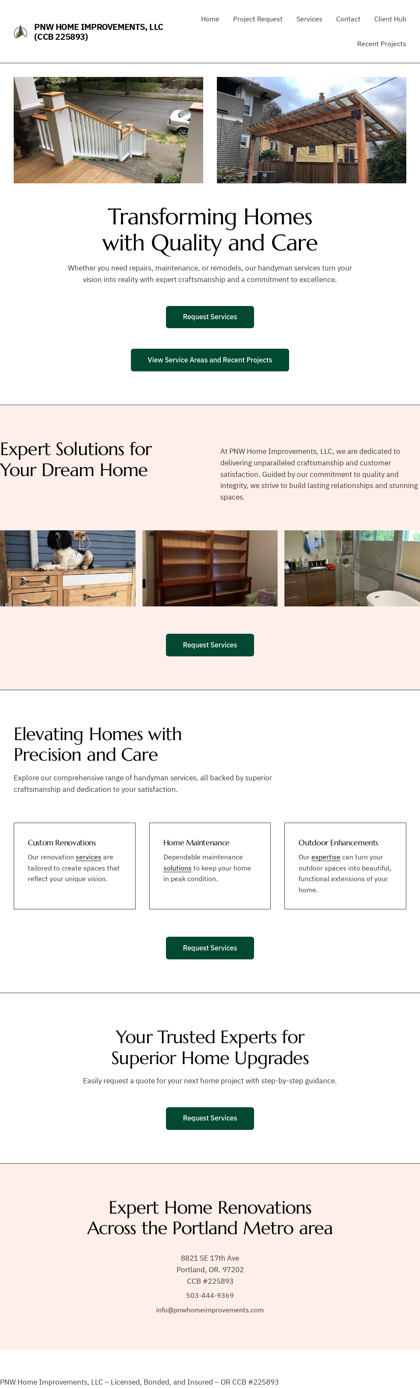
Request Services (210, 316)
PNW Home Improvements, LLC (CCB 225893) (98, 31)
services (88, 857)
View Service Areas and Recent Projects (210, 360)
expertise (325, 857)
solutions (177, 868)
